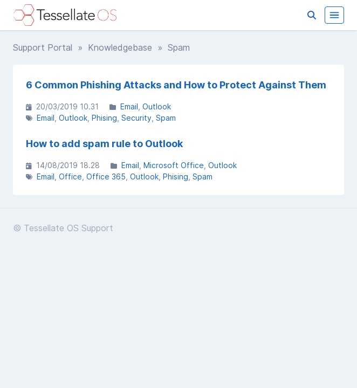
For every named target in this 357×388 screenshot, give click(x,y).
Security (136, 117)
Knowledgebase (120, 47)
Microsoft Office (173, 165)
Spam (166, 117)
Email (129, 106)
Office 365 (106, 176)
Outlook (156, 106)
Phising (104, 117)
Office (70, 176)
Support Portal (42, 47)
